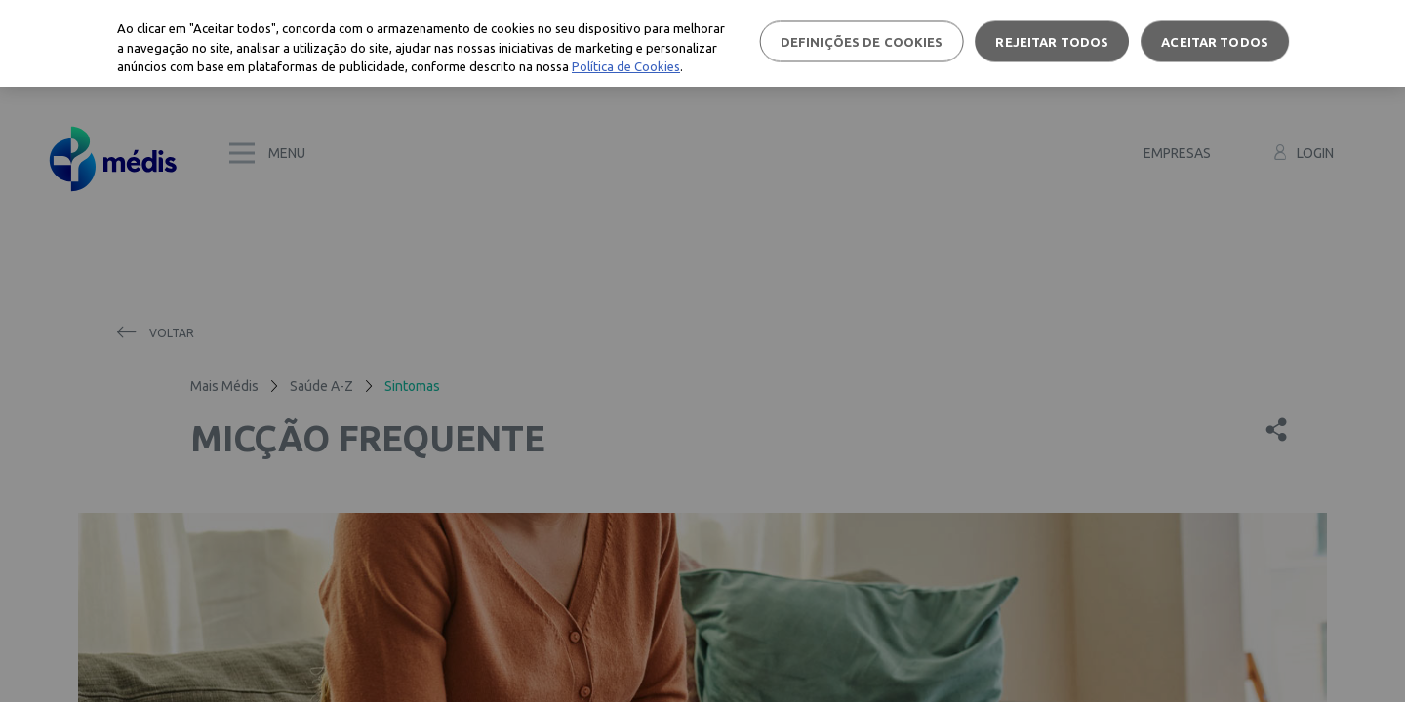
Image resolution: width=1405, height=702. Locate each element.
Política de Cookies (626, 66)
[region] (702, 43)
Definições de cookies (862, 41)
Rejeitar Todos (1051, 41)
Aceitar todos (1214, 41)
